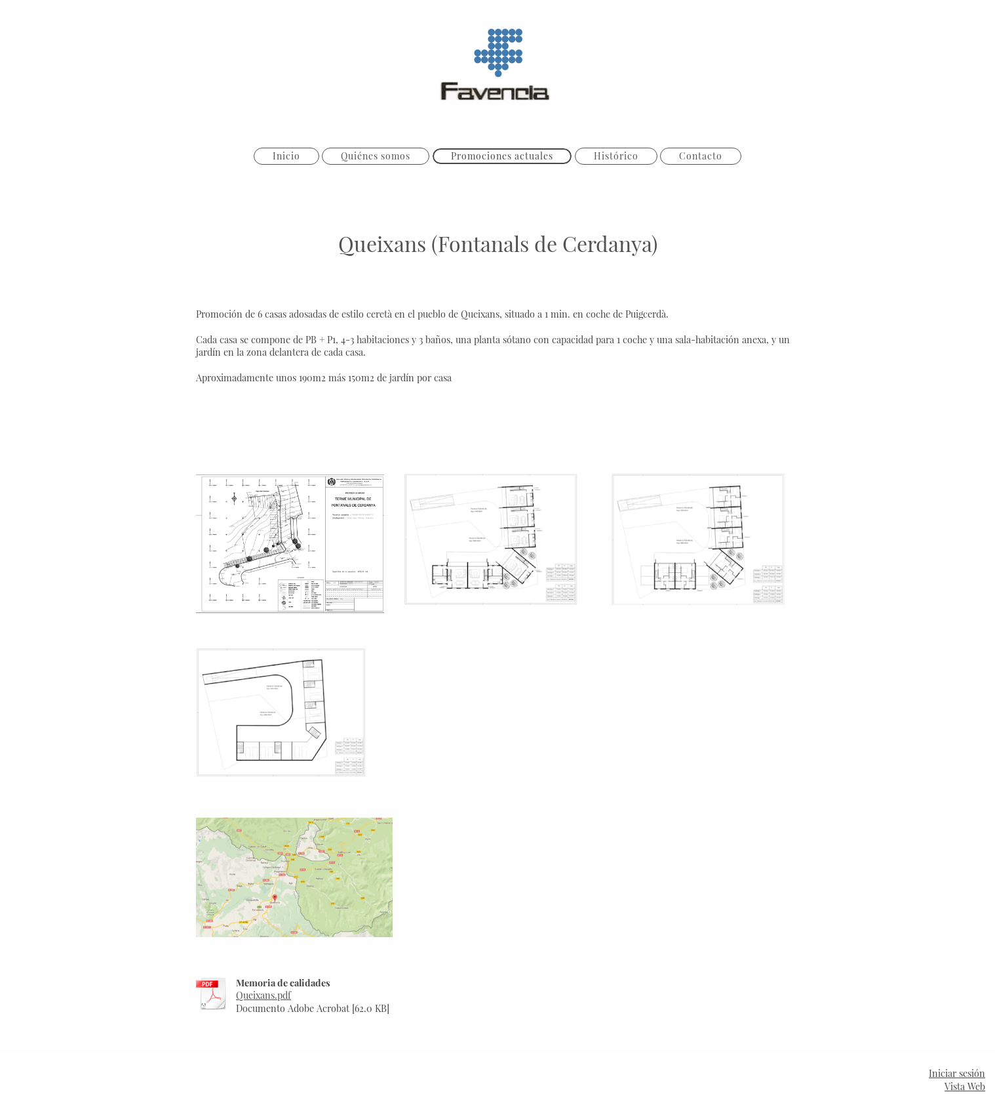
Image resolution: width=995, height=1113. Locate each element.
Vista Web (965, 1086)
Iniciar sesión (957, 1073)
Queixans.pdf (263, 995)
